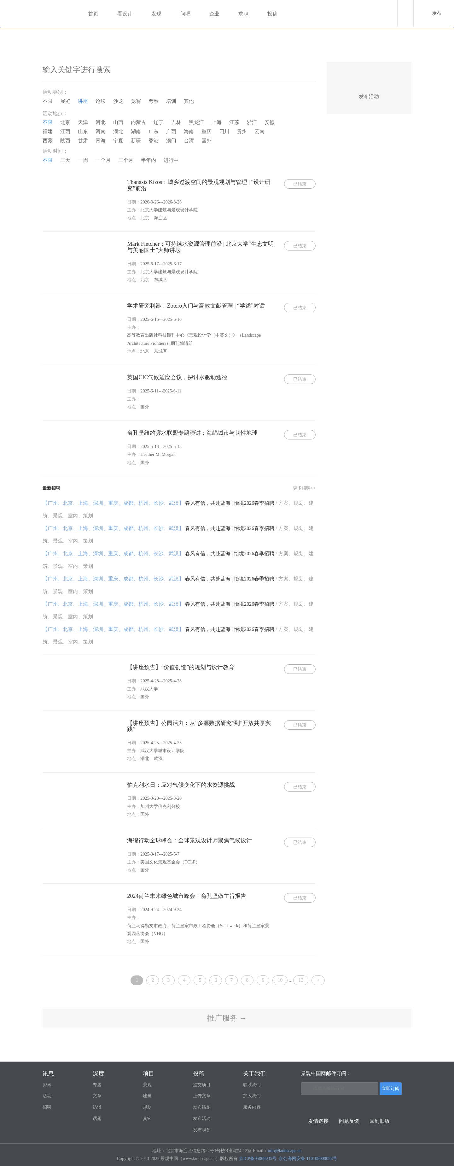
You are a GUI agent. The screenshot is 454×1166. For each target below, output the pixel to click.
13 (300, 980)
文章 (97, 1095)
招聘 (47, 1107)
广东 (153, 131)
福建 (48, 131)
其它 (147, 1118)
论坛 (101, 101)
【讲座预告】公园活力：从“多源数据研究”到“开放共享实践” (199, 726)
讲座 (83, 101)
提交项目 (202, 1084)
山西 (118, 122)
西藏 (48, 140)
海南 (189, 131)
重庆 (206, 131)
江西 (65, 131)
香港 (153, 140)
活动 (47, 1095)
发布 (436, 13)
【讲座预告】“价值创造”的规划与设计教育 (180, 667)
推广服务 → (227, 1018)
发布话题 (202, 1107)
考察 (153, 101)
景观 (147, 1084)
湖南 (136, 131)
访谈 (97, 1107)
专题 (97, 1084)
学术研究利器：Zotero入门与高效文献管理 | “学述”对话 (196, 306)
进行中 (171, 160)
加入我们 (252, 1095)
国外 (206, 140)
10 (279, 980)
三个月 (125, 160)
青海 (101, 140)
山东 (83, 131)
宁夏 (118, 140)
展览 (65, 101)
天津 (83, 122)
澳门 (171, 140)
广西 (171, 131)
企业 (214, 13)
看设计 (124, 13)
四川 (224, 131)
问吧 (185, 13)
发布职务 (202, 1130)
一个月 (103, 160)
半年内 (148, 160)
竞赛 (136, 101)
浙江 (252, 122)
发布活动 (202, 1118)
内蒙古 (138, 122)
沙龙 (118, 101)
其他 (189, 101)
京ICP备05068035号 (258, 1158)
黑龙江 (196, 122)
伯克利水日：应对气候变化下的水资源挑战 (181, 785)
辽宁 (159, 122)
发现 (156, 13)
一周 (83, 160)
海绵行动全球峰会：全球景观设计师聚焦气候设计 (189, 840)
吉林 (176, 122)
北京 (65, 122)
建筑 (147, 1095)
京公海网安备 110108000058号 (308, 1158)
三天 (65, 160)
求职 (243, 13)
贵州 (242, 131)
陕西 (65, 140)
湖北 (118, 131)
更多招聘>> (304, 488)
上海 (217, 122)
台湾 (189, 140)
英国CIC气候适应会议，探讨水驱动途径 (177, 377)
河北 (101, 122)
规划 (147, 1107)
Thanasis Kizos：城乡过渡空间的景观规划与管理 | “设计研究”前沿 (199, 185)
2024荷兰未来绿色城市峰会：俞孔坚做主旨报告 (186, 896)
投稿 (272, 13)
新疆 (136, 140)
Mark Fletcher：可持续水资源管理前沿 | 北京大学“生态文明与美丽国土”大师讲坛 (200, 247)
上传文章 (202, 1095)
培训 (171, 101)
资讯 (47, 1084)
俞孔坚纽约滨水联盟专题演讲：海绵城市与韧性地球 (192, 433)
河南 (101, 131)
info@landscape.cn (284, 1150)
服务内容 (252, 1107)
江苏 (234, 122)
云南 (259, 131)
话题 (97, 1118)
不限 (48, 101)
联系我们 (252, 1084)
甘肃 (83, 140)
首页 (93, 13)
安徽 (270, 122)
